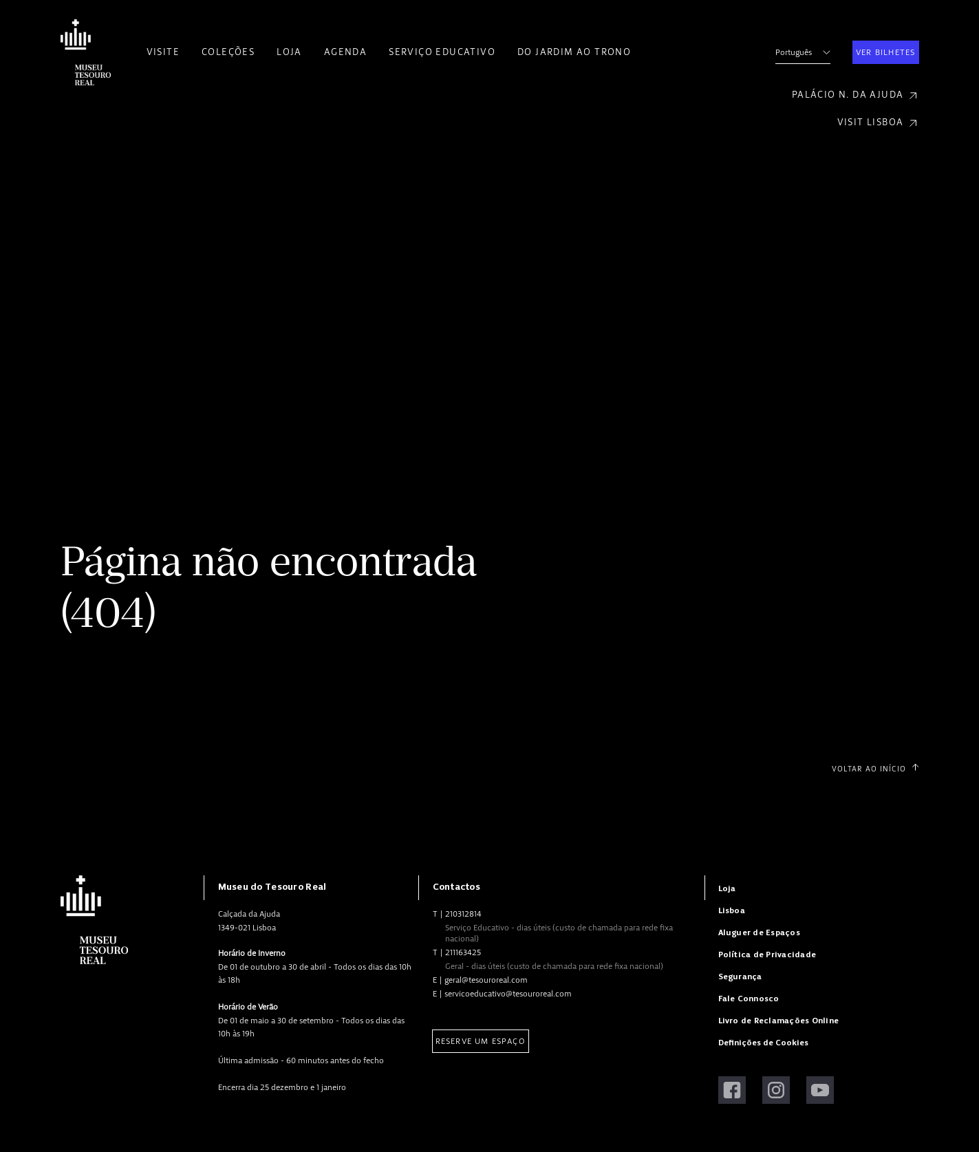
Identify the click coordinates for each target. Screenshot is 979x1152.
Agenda (345, 52)
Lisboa (731, 911)
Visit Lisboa (878, 122)
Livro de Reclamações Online (778, 1021)
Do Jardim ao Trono (574, 52)
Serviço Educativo (442, 52)
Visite (163, 52)
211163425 (463, 952)
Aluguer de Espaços (759, 933)
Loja (289, 52)
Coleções (228, 52)
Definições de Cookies (763, 1043)
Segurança (740, 977)
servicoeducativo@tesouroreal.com (508, 994)
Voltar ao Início (875, 769)
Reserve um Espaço (480, 1041)
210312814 (463, 914)
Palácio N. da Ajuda (855, 95)
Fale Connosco (748, 999)
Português (802, 52)
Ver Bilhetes (885, 52)
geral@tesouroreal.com (486, 980)
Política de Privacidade (767, 955)
